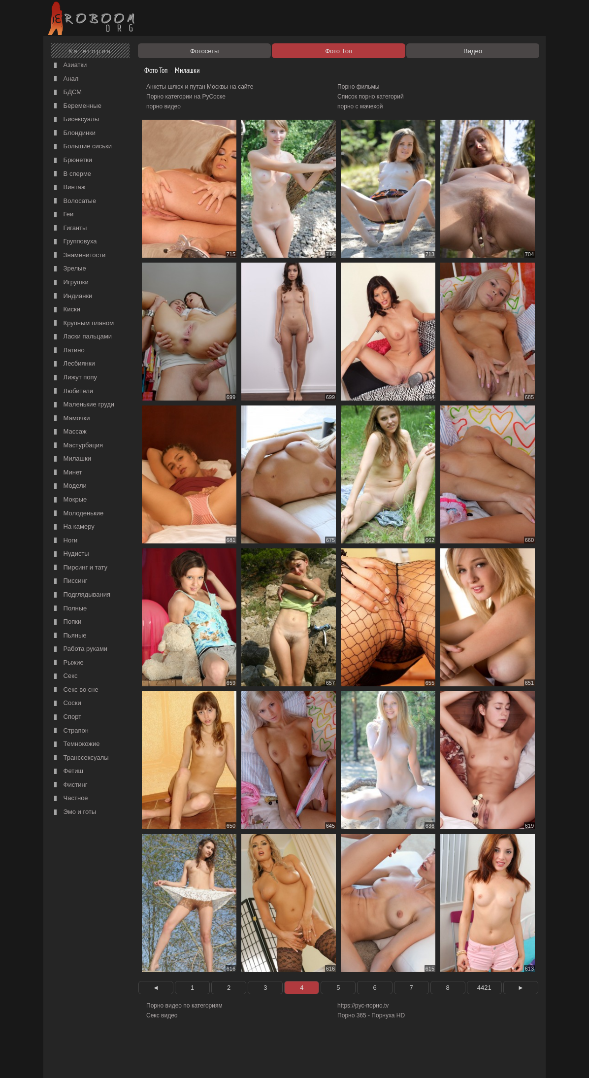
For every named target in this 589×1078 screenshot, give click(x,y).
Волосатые (74, 201)
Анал (65, 79)
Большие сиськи (82, 146)
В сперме (71, 174)
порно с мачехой (360, 106)
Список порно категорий (370, 96)
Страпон (70, 731)
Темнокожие (76, 744)
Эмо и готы (74, 812)
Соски (66, 703)
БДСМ (67, 92)
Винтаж (68, 187)
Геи (62, 214)
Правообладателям (136, 1059)
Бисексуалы (75, 119)
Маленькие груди (83, 405)
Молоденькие (77, 513)
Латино (68, 350)
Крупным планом (83, 323)
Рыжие (68, 663)
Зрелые (69, 269)
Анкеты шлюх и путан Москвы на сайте (200, 86)
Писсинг (69, 581)
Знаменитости (78, 255)
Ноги (64, 541)
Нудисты (70, 554)
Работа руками (79, 649)
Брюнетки (72, 160)
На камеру (73, 527)
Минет (67, 473)
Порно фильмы (358, 86)
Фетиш (67, 771)
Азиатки (69, 65)
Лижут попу (74, 377)
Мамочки (71, 418)
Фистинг (69, 785)
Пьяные (69, 636)
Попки (66, 622)
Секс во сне (75, 690)
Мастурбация (77, 445)
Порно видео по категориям (184, 1005)
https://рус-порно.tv (363, 1005)
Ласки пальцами (82, 337)
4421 (484, 987)
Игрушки (70, 282)
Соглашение (182, 1059)
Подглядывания (81, 595)
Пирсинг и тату (79, 568)
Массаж (69, 432)
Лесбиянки (73, 364)
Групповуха (74, 241)
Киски (66, 309)
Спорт (66, 717)
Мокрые (69, 500)
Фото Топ (152, 70)
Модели (69, 486)
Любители (72, 391)
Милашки (71, 459)
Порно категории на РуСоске (186, 96)
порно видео (163, 106)
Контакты (217, 1059)
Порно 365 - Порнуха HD (371, 1015)
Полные (69, 609)
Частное (70, 798)
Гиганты (69, 228)
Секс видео (162, 1015)
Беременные (76, 106)
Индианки (72, 296)
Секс (65, 676)
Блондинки (74, 133)
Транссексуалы (80, 758)
